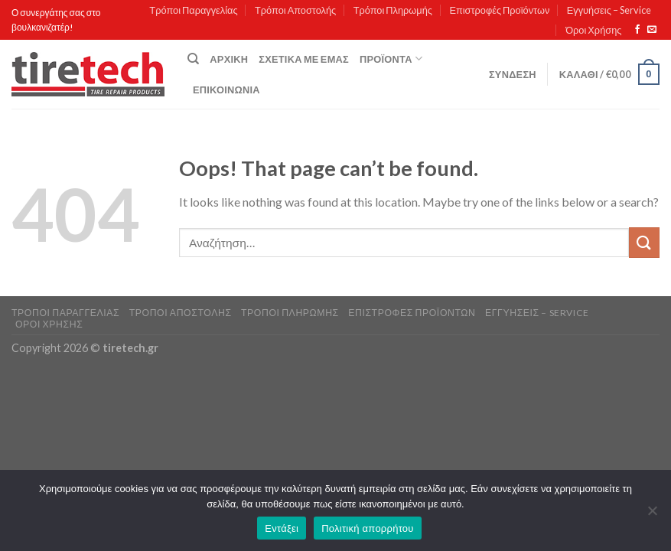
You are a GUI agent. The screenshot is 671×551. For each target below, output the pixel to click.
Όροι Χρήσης (593, 30)
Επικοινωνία (226, 89)
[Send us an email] (651, 29)
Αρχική (229, 59)
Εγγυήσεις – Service (609, 10)
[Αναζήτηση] (193, 58)
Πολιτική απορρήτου (367, 528)
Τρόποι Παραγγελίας (193, 10)
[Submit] (644, 242)
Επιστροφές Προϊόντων (499, 10)
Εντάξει (281, 528)
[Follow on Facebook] (637, 29)
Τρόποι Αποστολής (295, 10)
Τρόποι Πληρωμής (392, 10)
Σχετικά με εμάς (304, 59)
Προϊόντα (391, 58)
